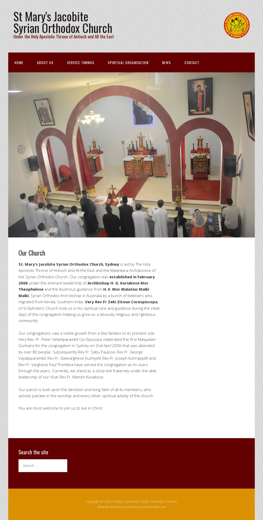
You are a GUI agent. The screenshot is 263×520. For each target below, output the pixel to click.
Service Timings (80, 62)
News (166, 62)
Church (103, 507)
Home (18, 62)
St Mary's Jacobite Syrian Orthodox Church (62, 21)
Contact (191, 62)
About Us (45, 62)
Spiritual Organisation (128, 62)
